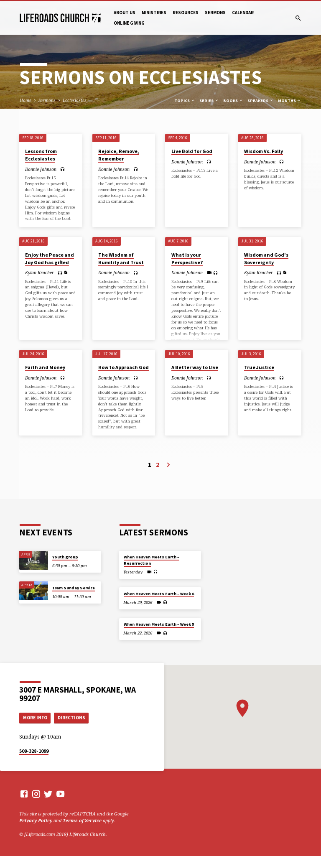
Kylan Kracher (39, 272)
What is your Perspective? (187, 258)
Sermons (215, 12)
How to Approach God (123, 367)
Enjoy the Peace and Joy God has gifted (49, 258)
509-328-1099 (33, 751)
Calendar (243, 12)
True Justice (259, 367)
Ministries (154, 12)
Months (289, 100)
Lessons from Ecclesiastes (41, 155)
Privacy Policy (35, 820)
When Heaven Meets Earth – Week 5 (159, 624)
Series (209, 100)
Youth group (65, 557)
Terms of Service (82, 820)
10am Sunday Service (73, 588)
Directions (71, 718)
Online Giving (129, 23)
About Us (124, 12)
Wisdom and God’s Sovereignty (266, 258)
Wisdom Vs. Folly (263, 151)
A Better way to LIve (194, 367)
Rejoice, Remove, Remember (118, 155)
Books (233, 100)
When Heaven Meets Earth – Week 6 (159, 593)
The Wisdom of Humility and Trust (121, 258)
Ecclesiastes (75, 100)
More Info (35, 718)
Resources (186, 12)
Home (25, 100)
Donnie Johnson (40, 169)
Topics (184, 100)
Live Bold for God (191, 151)
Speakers (260, 100)
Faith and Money (45, 367)
